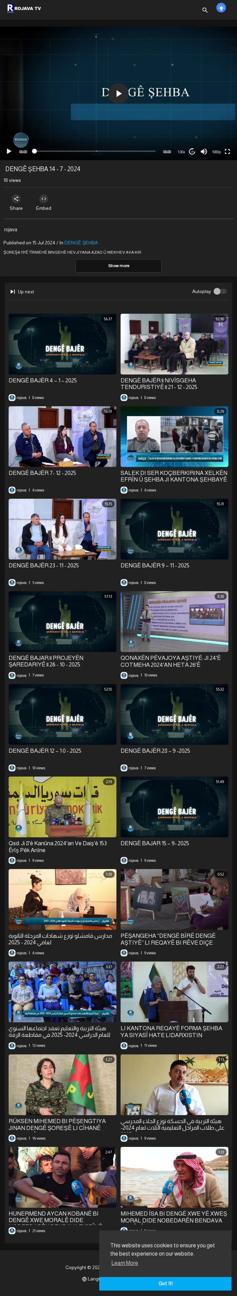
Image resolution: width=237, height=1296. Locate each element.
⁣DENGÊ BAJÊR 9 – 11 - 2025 (155, 565)
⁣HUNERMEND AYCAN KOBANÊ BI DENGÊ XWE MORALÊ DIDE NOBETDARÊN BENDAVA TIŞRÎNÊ (55, 1220)
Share (16, 202)
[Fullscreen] (227, 151)
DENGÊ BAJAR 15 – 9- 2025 (155, 843)
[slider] (95, 151)
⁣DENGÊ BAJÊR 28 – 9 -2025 (155, 751)
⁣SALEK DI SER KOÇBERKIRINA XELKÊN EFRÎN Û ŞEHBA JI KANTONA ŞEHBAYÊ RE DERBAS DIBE (174, 480)
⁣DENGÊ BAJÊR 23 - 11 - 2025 (44, 565)
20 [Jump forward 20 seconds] (192, 151)
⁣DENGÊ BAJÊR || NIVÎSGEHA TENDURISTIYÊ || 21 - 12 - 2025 (159, 383)
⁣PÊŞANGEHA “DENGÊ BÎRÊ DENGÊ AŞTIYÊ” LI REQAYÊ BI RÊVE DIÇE (168, 939)
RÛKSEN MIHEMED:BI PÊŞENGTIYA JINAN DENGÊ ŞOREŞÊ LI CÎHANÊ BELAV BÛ (57, 1128)
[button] (118, 93)
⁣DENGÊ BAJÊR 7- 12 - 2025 (42, 473)
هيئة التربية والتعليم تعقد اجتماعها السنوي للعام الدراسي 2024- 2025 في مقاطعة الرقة (59, 1031)
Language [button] (96, 1279)
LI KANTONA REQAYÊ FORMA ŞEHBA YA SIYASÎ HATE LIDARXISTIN (171, 1032)
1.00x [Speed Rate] (181, 152)
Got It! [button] (165, 1283)
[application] (118, 93)
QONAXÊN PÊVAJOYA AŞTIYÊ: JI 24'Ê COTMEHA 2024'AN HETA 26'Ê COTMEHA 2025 (171, 665)
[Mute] (203, 151)
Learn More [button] (124, 1263)
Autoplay (201, 291)
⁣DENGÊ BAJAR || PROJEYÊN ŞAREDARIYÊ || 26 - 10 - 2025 (46, 661)
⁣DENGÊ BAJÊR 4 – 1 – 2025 (43, 380)
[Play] (9, 151)
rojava (10, 229)
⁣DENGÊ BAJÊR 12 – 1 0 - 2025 (45, 751)
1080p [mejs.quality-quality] (216, 152)
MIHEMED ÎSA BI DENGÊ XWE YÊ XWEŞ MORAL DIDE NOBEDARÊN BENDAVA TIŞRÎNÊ (174, 1220)
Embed (43, 202)
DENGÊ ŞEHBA (81, 242)
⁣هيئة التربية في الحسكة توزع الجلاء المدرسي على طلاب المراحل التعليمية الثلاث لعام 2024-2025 (173, 1128)
